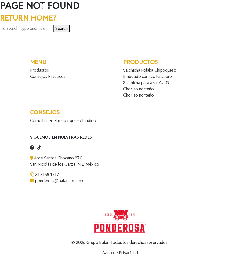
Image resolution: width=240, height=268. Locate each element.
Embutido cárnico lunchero (147, 76)
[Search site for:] (26, 28)
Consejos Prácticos (48, 76)
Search (61, 28)
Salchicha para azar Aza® (146, 82)
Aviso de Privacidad (120, 253)
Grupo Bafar (97, 242)
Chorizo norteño (138, 89)
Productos (39, 70)
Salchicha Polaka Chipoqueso (149, 70)
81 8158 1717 (47, 174)
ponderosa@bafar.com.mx (59, 181)
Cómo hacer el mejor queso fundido (63, 120)
